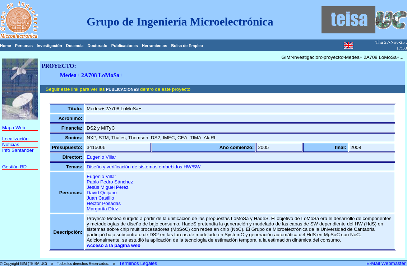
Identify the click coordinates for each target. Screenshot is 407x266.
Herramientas (154, 45)
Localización (15, 138)
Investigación (49, 45)
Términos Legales (138, 263)
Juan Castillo (100, 198)
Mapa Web (13, 127)
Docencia (75, 45)
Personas (24, 45)
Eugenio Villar (101, 157)
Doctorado (97, 45)
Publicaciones (124, 45)
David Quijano (102, 192)
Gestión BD (14, 166)
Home (5, 45)
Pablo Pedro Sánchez (110, 182)
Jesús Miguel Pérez (107, 187)
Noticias (10, 144)
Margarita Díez (102, 208)
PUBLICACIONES (122, 89)
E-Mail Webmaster (386, 263)
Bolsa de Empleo (187, 45)
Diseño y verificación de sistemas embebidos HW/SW (143, 166)
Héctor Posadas (104, 203)
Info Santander (17, 150)
